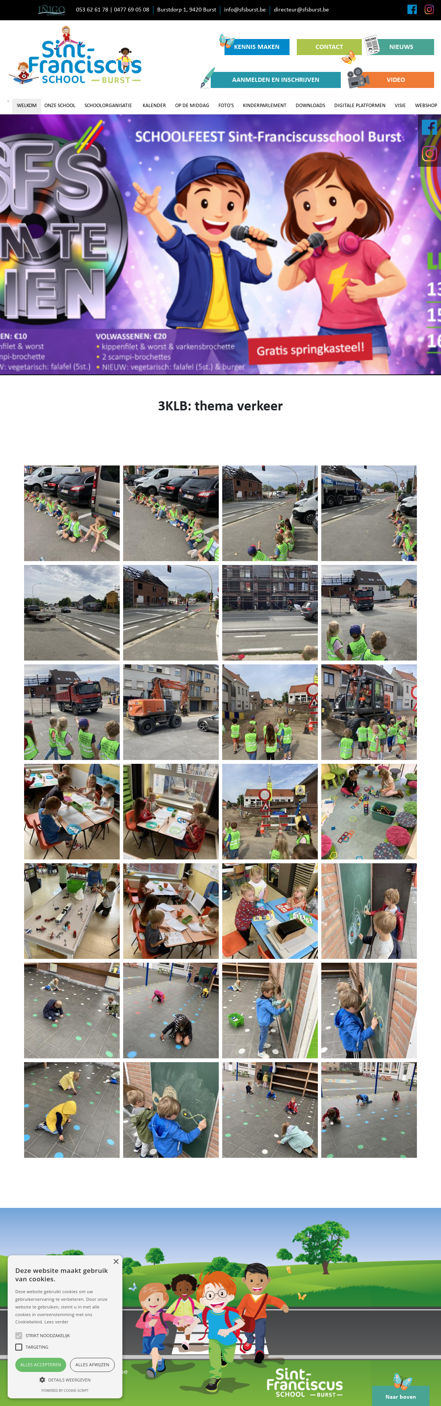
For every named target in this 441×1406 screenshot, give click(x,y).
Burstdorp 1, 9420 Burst (186, 10)
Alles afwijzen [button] (92, 1364)
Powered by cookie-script (65, 1390)
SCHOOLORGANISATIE (108, 106)
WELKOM (27, 106)
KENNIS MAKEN (252, 45)
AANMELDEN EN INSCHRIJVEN (265, 80)
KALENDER (154, 106)
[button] (65, 1379)
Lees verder (56, 1322)
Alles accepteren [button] (40, 1364)
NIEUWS (391, 47)
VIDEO (381, 80)
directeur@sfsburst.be (301, 10)
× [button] (116, 1262)
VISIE (400, 106)
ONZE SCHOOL (59, 106)
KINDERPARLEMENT (264, 106)
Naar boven (401, 1393)
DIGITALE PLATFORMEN (360, 106)
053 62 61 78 (92, 10)
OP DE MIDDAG (192, 106)
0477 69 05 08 (131, 10)
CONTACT (336, 49)
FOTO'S (226, 106)
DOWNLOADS (310, 106)
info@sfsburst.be (245, 10)
